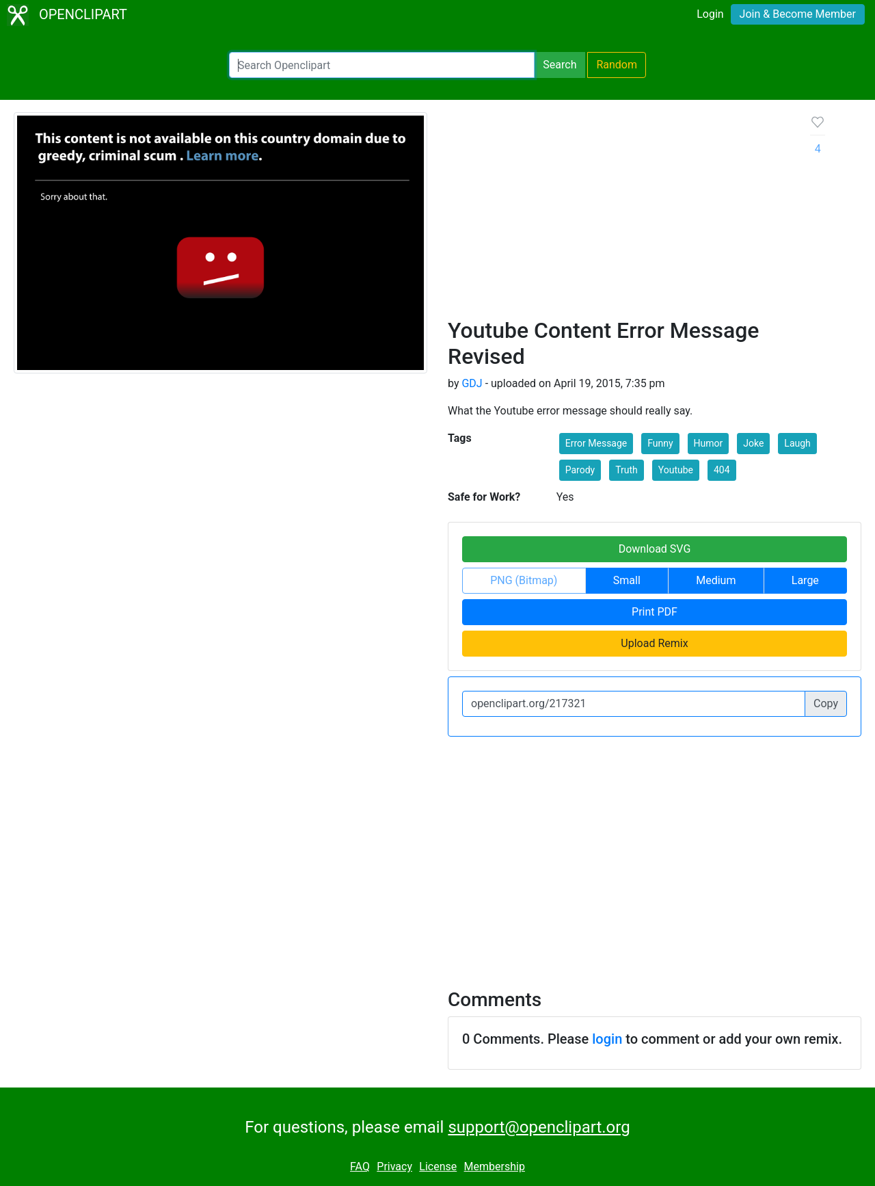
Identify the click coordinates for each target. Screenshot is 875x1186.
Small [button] (627, 580)
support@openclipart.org (539, 1127)
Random (616, 64)
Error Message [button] (596, 443)
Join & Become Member (798, 14)
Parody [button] (580, 469)
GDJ (471, 383)
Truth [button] (626, 469)
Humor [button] (708, 443)
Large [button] (805, 580)
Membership (494, 1166)
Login (710, 14)
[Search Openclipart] (382, 65)
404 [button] (722, 469)
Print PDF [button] (654, 611)
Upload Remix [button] (654, 643)
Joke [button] (753, 443)
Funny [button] (660, 443)
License (438, 1166)
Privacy (394, 1166)
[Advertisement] (618, 215)
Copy (825, 703)
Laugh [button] (797, 443)
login (607, 1039)
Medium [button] (716, 580)
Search (559, 64)
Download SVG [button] (655, 548)
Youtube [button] (675, 469)
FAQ (360, 1166)
